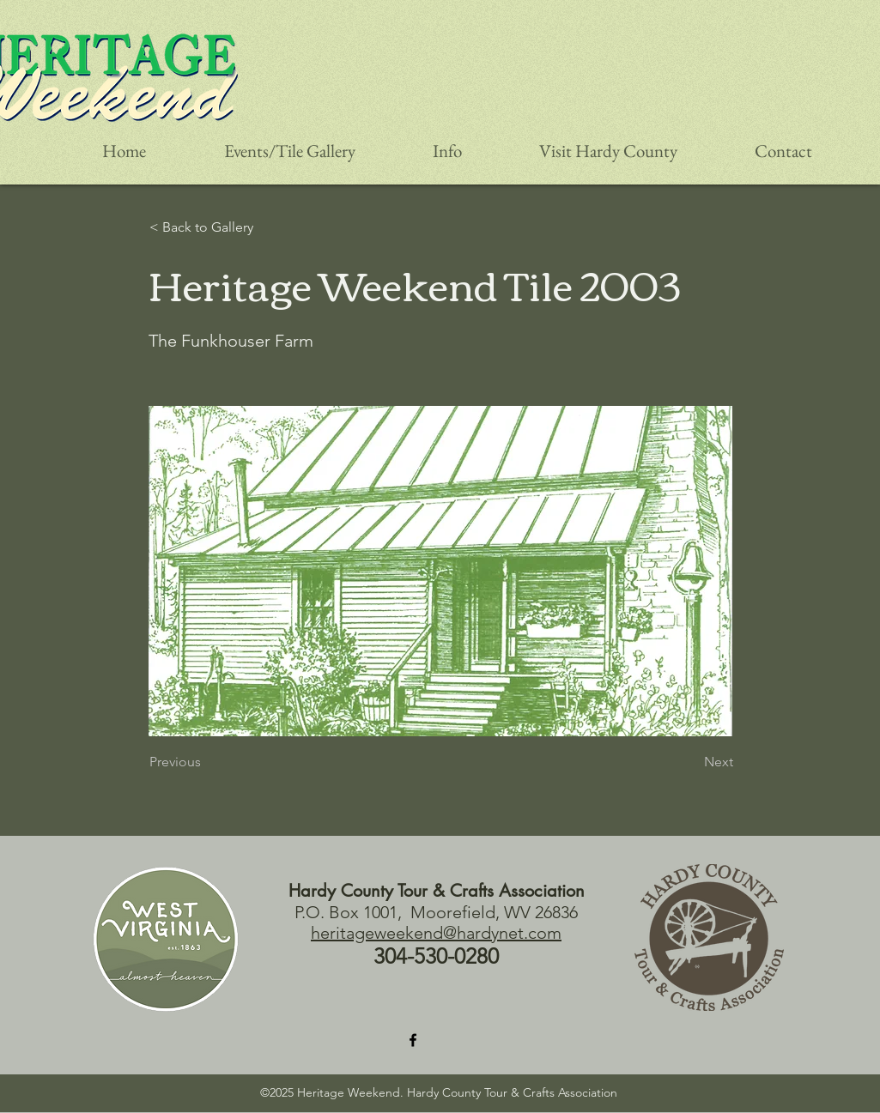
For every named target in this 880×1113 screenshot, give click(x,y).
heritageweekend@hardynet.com (436, 932)
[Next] (690, 762)
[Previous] (206, 762)
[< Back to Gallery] (220, 227)
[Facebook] (413, 1040)
